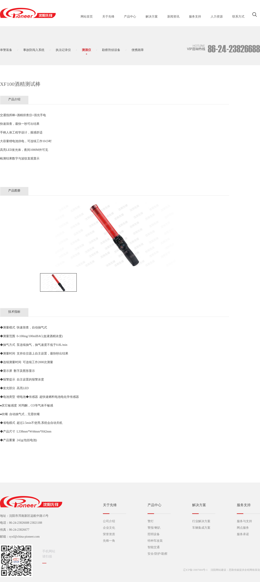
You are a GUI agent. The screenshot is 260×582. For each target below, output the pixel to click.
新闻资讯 (173, 16)
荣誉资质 (109, 534)
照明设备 (154, 534)
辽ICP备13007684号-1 (195, 569)
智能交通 (154, 547)
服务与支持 (244, 521)
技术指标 (14, 311)
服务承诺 (243, 534)
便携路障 (138, 50)
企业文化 (109, 527)
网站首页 (87, 16)
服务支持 (195, 16)
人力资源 (217, 16)
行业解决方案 (201, 521)
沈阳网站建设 (218, 569)
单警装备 (6, 50)
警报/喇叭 (154, 527)
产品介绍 (14, 99)
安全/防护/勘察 (157, 553)
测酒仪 (86, 50)
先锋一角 (109, 540)
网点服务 (243, 527)
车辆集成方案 (201, 527)
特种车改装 (155, 540)
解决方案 (152, 16)
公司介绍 (109, 521)
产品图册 (14, 190)
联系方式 (238, 16)
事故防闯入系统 (33, 50)
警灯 (151, 521)
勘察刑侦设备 (111, 50)
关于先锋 (108, 16)
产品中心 (130, 16)
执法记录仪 (63, 50)
